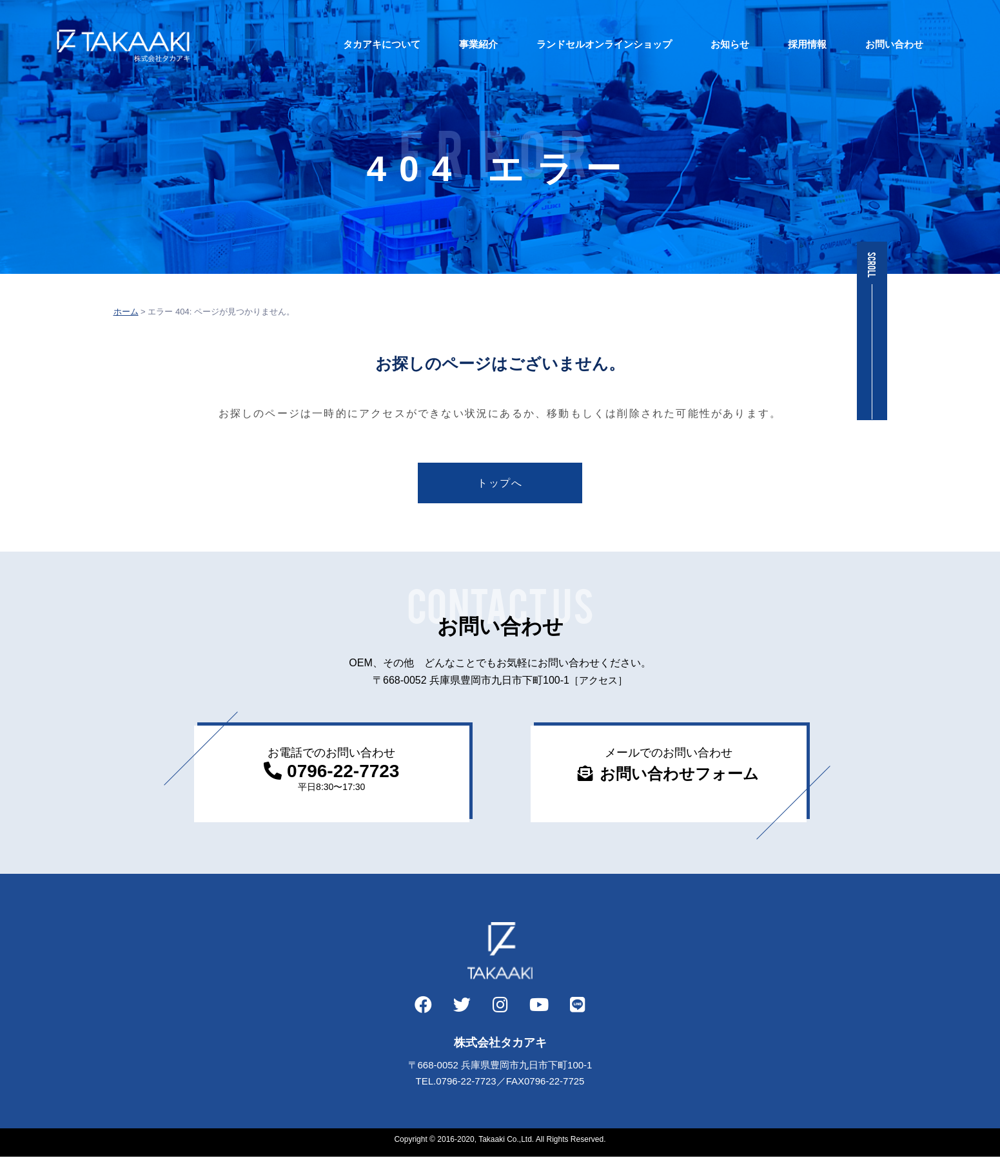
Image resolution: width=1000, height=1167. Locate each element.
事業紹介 (455, 44)
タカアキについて (358, 44)
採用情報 (784, 44)
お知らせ (706, 44)
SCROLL (872, 265)
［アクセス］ (598, 684)
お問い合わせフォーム (680, 779)
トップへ (500, 484)
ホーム (126, 311)
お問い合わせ (871, 44)
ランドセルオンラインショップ (581, 44)
